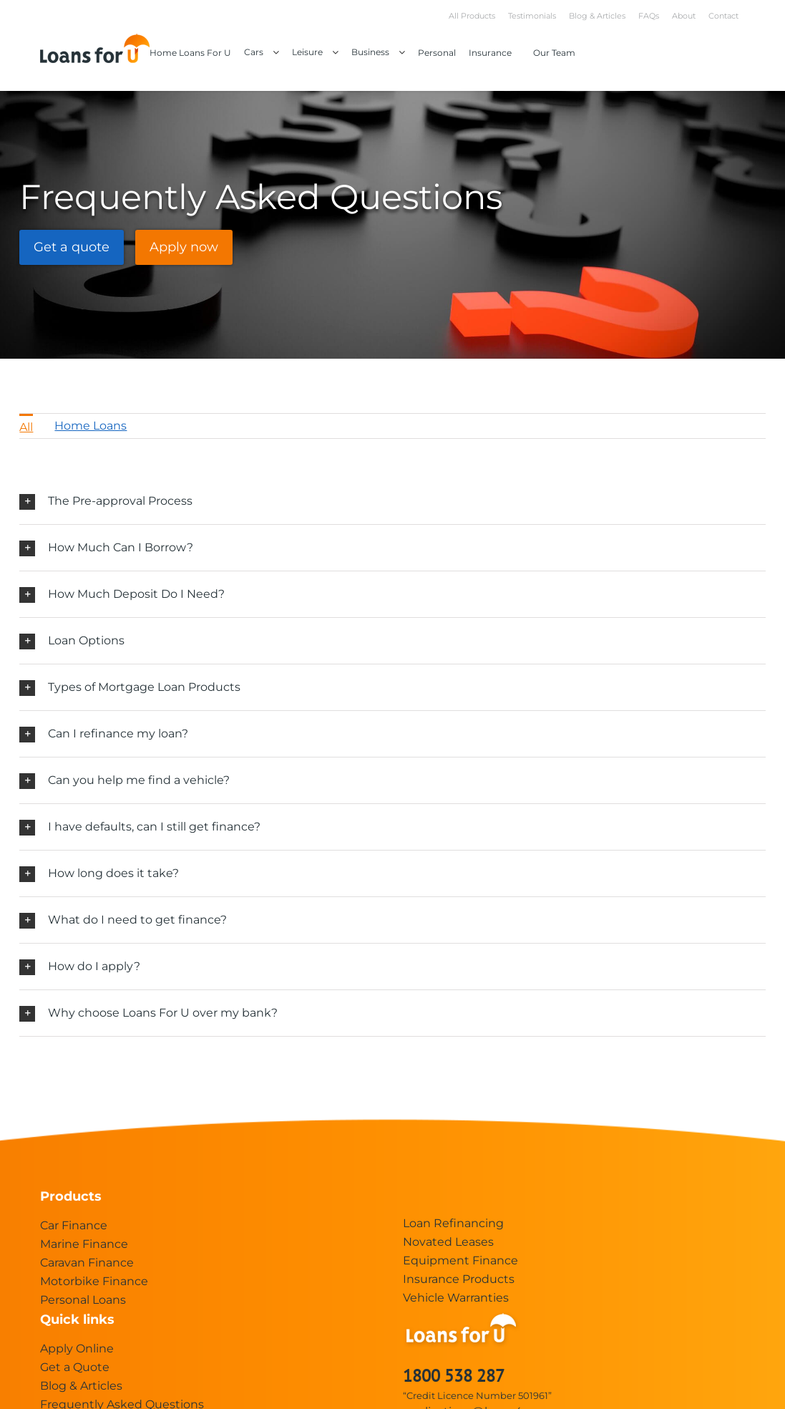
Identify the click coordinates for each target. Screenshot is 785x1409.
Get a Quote (74, 1367)
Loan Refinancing (453, 1223)
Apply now (184, 247)
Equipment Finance (460, 1260)
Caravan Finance (87, 1262)
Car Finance (73, 1225)
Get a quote (71, 247)
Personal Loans (83, 1300)
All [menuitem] (26, 427)
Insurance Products (459, 1279)
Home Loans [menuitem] (90, 425)
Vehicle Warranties (456, 1297)
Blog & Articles (81, 1386)
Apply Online (77, 1348)
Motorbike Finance (94, 1281)
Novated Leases (448, 1242)
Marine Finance (84, 1244)
